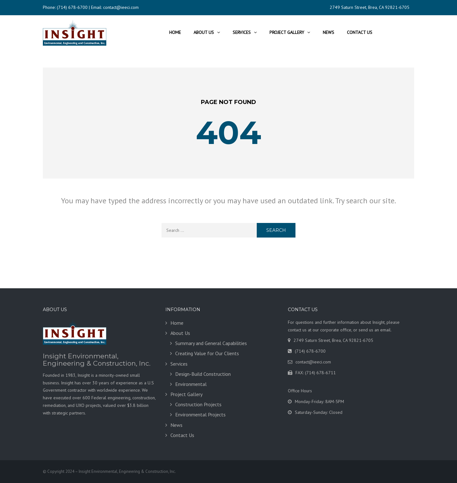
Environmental (191, 384)
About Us (204, 32)
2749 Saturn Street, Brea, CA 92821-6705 (369, 7)
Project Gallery (286, 32)
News (328, 32)
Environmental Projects (200, 414)
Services (242, 32)
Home (175, 32)
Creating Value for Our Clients (207, 353)
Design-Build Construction (203, 374)
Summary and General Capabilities (211, 343)
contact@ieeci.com (121, 7)
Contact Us (359, 32)
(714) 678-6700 (72, 7)
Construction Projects (198, 404)
